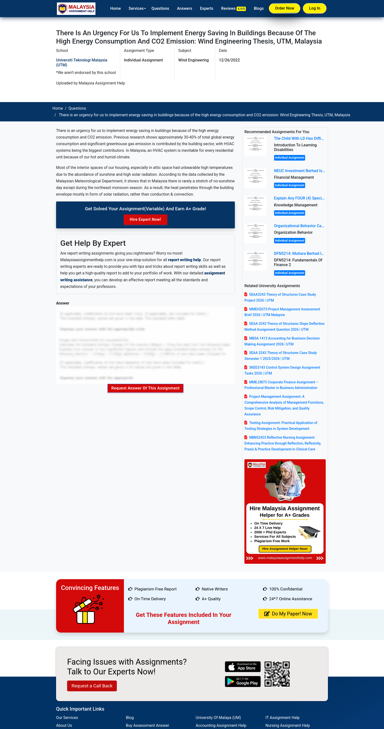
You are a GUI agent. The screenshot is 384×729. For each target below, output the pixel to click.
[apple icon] (243, 666)
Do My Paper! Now (288, 614)
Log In (314, 8)
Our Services (67, 717)
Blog (130, 717)
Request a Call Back (92, 686)
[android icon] (243, 681)
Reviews (233, 8)
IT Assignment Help (282, 717)
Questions (160, 8)
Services (136, 8)
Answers (184, 8)
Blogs (259, 8)
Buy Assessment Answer (147, 725)
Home (115, 8)
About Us (64, 725)
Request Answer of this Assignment (145, 388)
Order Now (284, 8)
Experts (206, 8)
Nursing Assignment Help (287, 725)
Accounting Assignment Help (221, 725)
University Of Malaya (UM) (218, 717)
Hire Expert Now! (145, 219)
